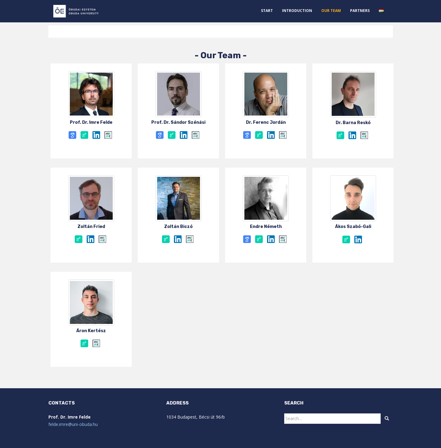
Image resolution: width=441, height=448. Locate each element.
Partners (360, 10)
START (267, 10)
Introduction (297, 10)
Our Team (331, 10)
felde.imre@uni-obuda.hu (73, 424)
